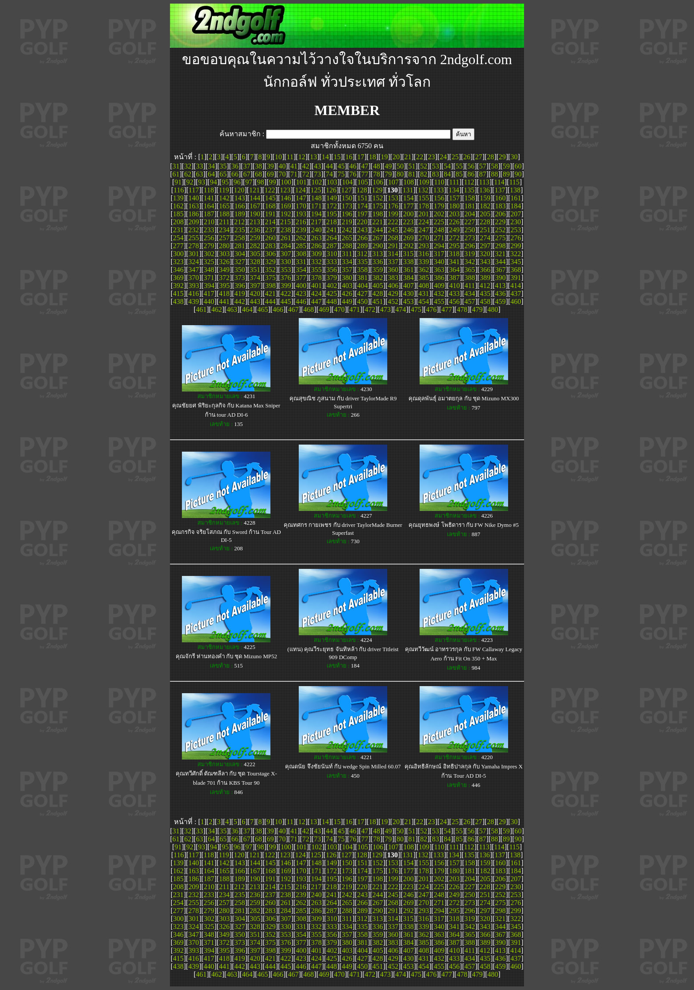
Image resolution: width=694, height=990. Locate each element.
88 (494, 174)
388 (469, 277)
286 (316, 245)
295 (454, 245)
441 (224, 301)
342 (469, 261)
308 (301, 253)
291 (393, 245)
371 (209, 277)
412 (485, 285)
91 (177, 182)
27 (478, 157)
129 (377, 190)
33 (199, 166)
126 (331, 190)
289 (362, 245)
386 (439, 277)
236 (255, 230)
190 (255, 214)
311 (347, 253)
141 (209, 198)
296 (469, 245)
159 (485, 198)
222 (393, 222)
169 (285, 206)
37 (246, 166)
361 (408, 269)
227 (469, 222)
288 (347, 245)
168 (270, 206)
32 (187, 166)
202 (439, 214)
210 (209, 222)
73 (317, 174)
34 (211, 166)
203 (454, 214)
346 (178, 269)
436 (500, 293)
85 (459, 174)
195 (331, 214)
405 (378, 285)
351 (255, 269)
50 (400, 166)
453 (408, 301)
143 (239, 198)
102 (316, 182)
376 (285, 277)
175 (377, 206)
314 (393, 253)
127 (346, 190)
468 (308, 309)
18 (372, 157)
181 (469, 206)
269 (408, 238)
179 (439, 206)
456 (454, 301)
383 (393, 277)
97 (248, 182)
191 (270, 214)
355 (316, 269)
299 (515, 245)
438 (178, 301)
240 (316, 230)
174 (362, 206)
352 (270, 269)
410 (454, 285)
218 (331, 222)
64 (211, 174)
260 (270, 238)
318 (454, 253)
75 (341, 174)
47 (364, 166)
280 (224, 245)
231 (178, 230)
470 (339, 309)
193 (301, 214)
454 (423, 301)
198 (377, 214)
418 (224, 293)
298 (500, 245)
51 (412, 166)
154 (408, 198)
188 (224, 214)
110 (439, 182)
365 (469, 269)
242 (347, 230)
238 (285, 230)
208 (178, 222)
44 (329, 166)
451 (377, 301)
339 (423, 261)
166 (239, 206)
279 (209, 245)
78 (376, 174)
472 (370, 309)
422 (285, 293)
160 (500, 198)
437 (515, 293)
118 (209, 190)
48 (376, 166)
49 (388, 166)
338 (408, 261)
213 (255, 222)
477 (446, 309)
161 (515, 198)
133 (438, 190)
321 (500, 253)
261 (285, 238)
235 (239, 230)
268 (393, 238)
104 (347, 182)
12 (301, 157)
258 (239, 238)
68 (258, 174)
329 (270, 261)
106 (378, 182)
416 (193, 293)
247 (423, 230)
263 (316, 238)
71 (293, 174)
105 (362, 182)
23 (431, 157)
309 (316, 253)
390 (500, 277)
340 (439, 261)
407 (408, 285)
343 (485, 261)
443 (255, 301)
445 (285, 301)
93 (201, 182)
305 (255, 253)
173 (347, 206)
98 (260, 182)
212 (239, 222)
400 (301, 285)
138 (515, 190)
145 (270, 198)
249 (454, 230)
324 (193, 261)
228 (485, 222)
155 (423, 198)
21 (408, 157)
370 (193, 277)
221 (377, 222)
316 (423, 253)
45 (341, 166)
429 (393, 293)
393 (194, 285)
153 (393, 198)
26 (466, 157)
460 (515, 301)
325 (209, 261)
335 (362, 261)
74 (329, 174)
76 (352, 174)
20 (396, 157)
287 (331, 245)
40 (281, 166)
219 (347, 222)
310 (332, 253)
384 (408, 277)
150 (347, 198)
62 (187, 174)
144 (255, 198)
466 (278, 309)
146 (285, 198)
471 (354, 309)
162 (178, 206)
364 (454, 269)
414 (515, 285)
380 (347, 277)
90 (518, 174)
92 (189, 182)
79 (388, 174)
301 (194, 253)
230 (515, 222)
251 (485, 230)
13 (313, 157)
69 (270, 174)
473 (385, 309)
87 (482, 174)
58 (494, 166)
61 (175, 174)
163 (193, 206)
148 (316, 198)
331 (301, 261)
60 (518, 166)
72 (305, 174)
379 (331, 277)
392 (178, 285)
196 (347, 214)
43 (317, 166)
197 (362, 214)
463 (232, 309)
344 (500, 261)
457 (469, 301)
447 (316, 301)
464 (247, 309)
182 (485, 206)
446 (301, 301)
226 (454, 222)
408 (424, 285)
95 (225, 182)
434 (469, 293)
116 (179, 190)
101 (301, 182)
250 (469, 230)
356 (331, 269)
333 (331, 261)
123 (285, 190)
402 (332, 285)
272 (454, 238)
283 (270, 245)
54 (447, 166)
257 (224, 238)
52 (423, 166)
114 (499, 182)
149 (331, 198)
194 (316, 214)
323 (178, 261)
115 (514, 182)
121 (254, 190)
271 (439, 238)
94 (213, 182)
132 (423, 190)
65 (223, 174)
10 (278, 157)
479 (477, 309)
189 (239, 214)
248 (439, 230)
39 (270, 166)
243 (362, 230)
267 (377, 238)
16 (348, 157)
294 (439, 245)
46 (352, 166)
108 (408, 182)
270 (423, 238)
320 (485, 253)
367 (500, 269)
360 (393, 269)
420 (255, 293)
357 (347, 269)
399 (286, 285)
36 (235, 166)
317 (439, 253)
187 (209, 214)
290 (377, 245)
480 (492, 309)
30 (513, 157)
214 (270, 222)
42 (305, 166)
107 (393, 182)
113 (484, 182)
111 (454, 182)
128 (361, 190)
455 (439, 301)
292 (408, 245)
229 (500, 222)
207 (515, 214)
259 (255, 238)
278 (193, 245)
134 (453, 190)
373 (239, 277)
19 (384, 157)
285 (301, 245)
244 (377, 230)
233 (209, 230)
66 (235, 174)
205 (485, 214)
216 (301, 222)
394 (209, 285)
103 (332, 182)
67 (246, 174)
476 (431, 309)
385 (423, 277)
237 (270, 230)
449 (347, 301)
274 (485, 238)
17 (360, 157)
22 (419, 157)
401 (316, 285)
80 (400, 174)
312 (362, 253)
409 (439, 285)
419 (239, 293)
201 (423, 214)
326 (224, 261)
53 (435, 166)
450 (362, 301)
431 (423, 293)
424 (316, 293)
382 (377, 277)
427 (362, 293)
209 (194, 222)
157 (454, 198)
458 (485, 301)
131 (407, 190)
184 (515, 206)
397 (255, 285)
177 (408, 206)
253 (515, 230)
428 (377, 293)
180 (454, 206)
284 (285, 245)
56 (470, 166)
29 (502, 157)
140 (193, 198)
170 (301, 206)
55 (459, 166)
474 (400, 309)
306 (270, 253)
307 (286, 253)
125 (316, 190)
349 (224, 269)
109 (424, 182)
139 (178, 198)
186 (193, 214)
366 (485, 269)
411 (470, 285)
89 (506, 174)
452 (393, 301)
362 (423, 269)
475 (416, 309)
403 (347, 285)
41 (293, 166)
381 (362, 277)
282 (255, 245)
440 (209, 301)
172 (331, 206)
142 (224, 198)
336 (377, 261)
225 (439, 222)
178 (423, 206)
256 (209, 238)
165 (224, 206)
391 (515, 277)
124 (300, 190)
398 (270, 285)
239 (301, 230)
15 (337, 157)
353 (285, 269)
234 (224, 230)
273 (469, 238)
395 (224, 285)
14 (325, 157)
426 (347, 293)
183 (500, 206)
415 (178, 293)
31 (175, 166)
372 (224, 277)
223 (408, 222)
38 (258, 166)
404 (362, 285)
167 (255, 206)
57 (482, 166)
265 (347, 238)
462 (216, 309)
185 (178, 214)
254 (178, 238)
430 (408, 293)
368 (515, 269)
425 (331, 293)
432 (439, 293)
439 (193, 301)
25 (455, 157)
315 (408, 253)
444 (270, 301)
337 (393, 261)
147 (301, 198)
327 (239, 261)
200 (408, 214)
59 (506, 166)
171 (316, 206)
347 (193, 269)
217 (316, 222)
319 (469, 253)
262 (301, 238)
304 (240, 253)
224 (423, 222)
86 (470, 174)
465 (262, 309)
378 (316, 277)
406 (393, 285)
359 (377, 269)
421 (270, 293)
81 (412, 174)
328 (255, 261)
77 (364, 174)
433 (454, 293)
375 (270, 277)
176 (393, 206)
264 (331, 238)
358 (362, 269)
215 (285, 222)
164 (209, 206)
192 (285, 214)
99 (272, 182)
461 (201, 309)
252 (500, 230)
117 (194, 190)
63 (199, 174)
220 (362, 222)
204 (469, 214)
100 (286, 182)
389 (485, 277)
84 (447, 174)
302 (209, 253)
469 (324, 309)
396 (240, 285)
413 (500, 285)
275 (500, 238)
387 (454, 277)
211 (224, 222)
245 (393, 230)
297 (485, 245)
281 (239, 245)
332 (316, 261)
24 (443, 157)
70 (281, 174)
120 (239, 190)
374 (255, 277)
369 (178, 277)
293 (423, 245)
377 (301, 277)
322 (515, 253)
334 (347, 261)
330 (285, 261)
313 (377, 253)
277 (178, 245)
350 (239, 269)
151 (362, 198)
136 (484, 190)
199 (393, 214)
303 (224, 253)
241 (331, 230)
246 (408, 230)
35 (223, 166)
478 (462, 309)
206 (500, 214)
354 (301, 269)
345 (515, 261)
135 (469, 190)
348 (209, 269)
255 (193, 238)
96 (236, 182)
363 (439, 269)
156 (439, 198)
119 (224, 190)
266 (362, 238)
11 (290, 157)
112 (469, 182)
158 (469, 198)
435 (485, 293)
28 (490, 157)
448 (331, 301)
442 (239, 301)
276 (515, 238)
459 (500, 301)
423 (301, 293)
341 (454, 261)
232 (193, 230)
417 (209, 293)
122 (270, 190)
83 (435, 174)
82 (423, 174)
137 (499, 190)
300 (178, 253)
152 (377, 198)
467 (293, 309)
